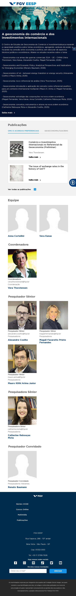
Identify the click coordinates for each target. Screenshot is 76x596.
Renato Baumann (17, 487)
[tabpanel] (38, 61)
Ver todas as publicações (19, 189)
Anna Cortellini (16, 236)
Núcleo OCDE (22, 504)
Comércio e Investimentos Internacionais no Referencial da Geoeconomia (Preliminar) (45, 144)
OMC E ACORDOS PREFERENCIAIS (23, 131)
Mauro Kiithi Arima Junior (22, 383)
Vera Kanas (45, 236)
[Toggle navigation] (66, 8)
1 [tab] (74, 49)
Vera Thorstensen (36, 153)
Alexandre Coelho (18, 340)
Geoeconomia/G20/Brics (57, 131)
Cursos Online (22, 509)
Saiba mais (7, 113)
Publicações (22, 520)
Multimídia (22, 515)
